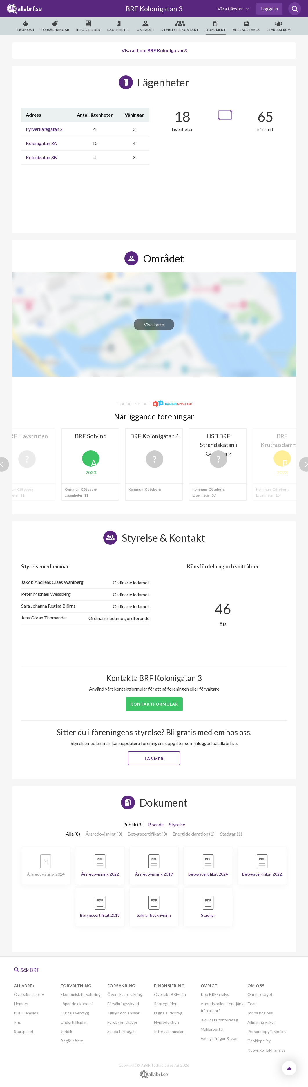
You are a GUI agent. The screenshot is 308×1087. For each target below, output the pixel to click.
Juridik (66, 1031)
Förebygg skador (122, 1022)
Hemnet (21, 1003)
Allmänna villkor (261, 1022)
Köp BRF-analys (215, 994)
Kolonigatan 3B (41, 157)
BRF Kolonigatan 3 (154, 8)
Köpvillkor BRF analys (266, 1050)
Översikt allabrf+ (29, 994)
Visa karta (154, 324)
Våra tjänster (231, 8)
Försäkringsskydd (123, 1003)
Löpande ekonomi (77, 1003)
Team (252, 1003)
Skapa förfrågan (121, 1031)
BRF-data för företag (219, 1019)
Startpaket (24, 1031)
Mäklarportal (212, 1029)
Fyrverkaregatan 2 (44, 129)
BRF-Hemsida (26, 1012)
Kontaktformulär (154, 704)
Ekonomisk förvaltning (81, 994)
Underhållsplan (74, 1022)
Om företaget (260, 994)
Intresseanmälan (169, 1031)
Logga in (269, 8)
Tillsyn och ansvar (123, 1012)
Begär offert (72, 1040)
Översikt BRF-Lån (170, 994)
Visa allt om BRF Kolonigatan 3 (154, 50)
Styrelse (177, 824)
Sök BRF (27, 970)
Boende (156, 824)
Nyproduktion (166, 1022)
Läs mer (154, 758)
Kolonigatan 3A (41, 143)
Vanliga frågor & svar (219, 1038)
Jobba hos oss (260, 1012)
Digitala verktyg (75, 1012)
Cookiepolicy (259, 1040)
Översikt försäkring (124, 994)
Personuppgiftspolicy (266, 1031)
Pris (17, 1022)
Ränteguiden (165, 1003)
